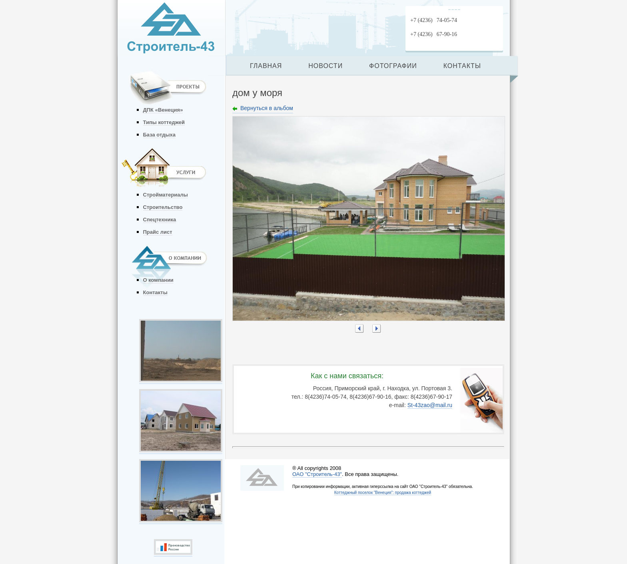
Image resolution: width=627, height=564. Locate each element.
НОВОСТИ (325, 65)
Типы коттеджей (164, 122)
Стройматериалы (165, 195)
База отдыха (159, 135)
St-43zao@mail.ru (429, 405)
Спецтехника (159, 220)
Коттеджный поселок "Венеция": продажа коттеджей (382, 492)
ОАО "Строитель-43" (317, 474)
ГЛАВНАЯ (266, 65)
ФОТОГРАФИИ (393, 65)
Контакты (155, 292)
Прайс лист (157, 232)
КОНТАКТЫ (462, 65)
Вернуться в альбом (266, 108)
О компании (158, 280)
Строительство (163, 207)
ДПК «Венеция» (163, 110)
